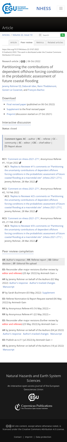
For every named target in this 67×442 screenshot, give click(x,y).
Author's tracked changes (42, 282)
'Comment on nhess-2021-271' (23, 159)
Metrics (40, 42)
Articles (6, 35)
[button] (40, 35)
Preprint (11, 114)
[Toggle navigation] (61, 8)
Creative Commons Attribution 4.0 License (43, 429)
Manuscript (8, 286)
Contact (18, 437)
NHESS (43, 8)
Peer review (26, 42)
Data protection (43, 437)
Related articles (55, 42)
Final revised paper (16, 104)
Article (13, 42)
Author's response (18, 282)
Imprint (28, 437)
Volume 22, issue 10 (22, 35)
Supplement (13, 109)
